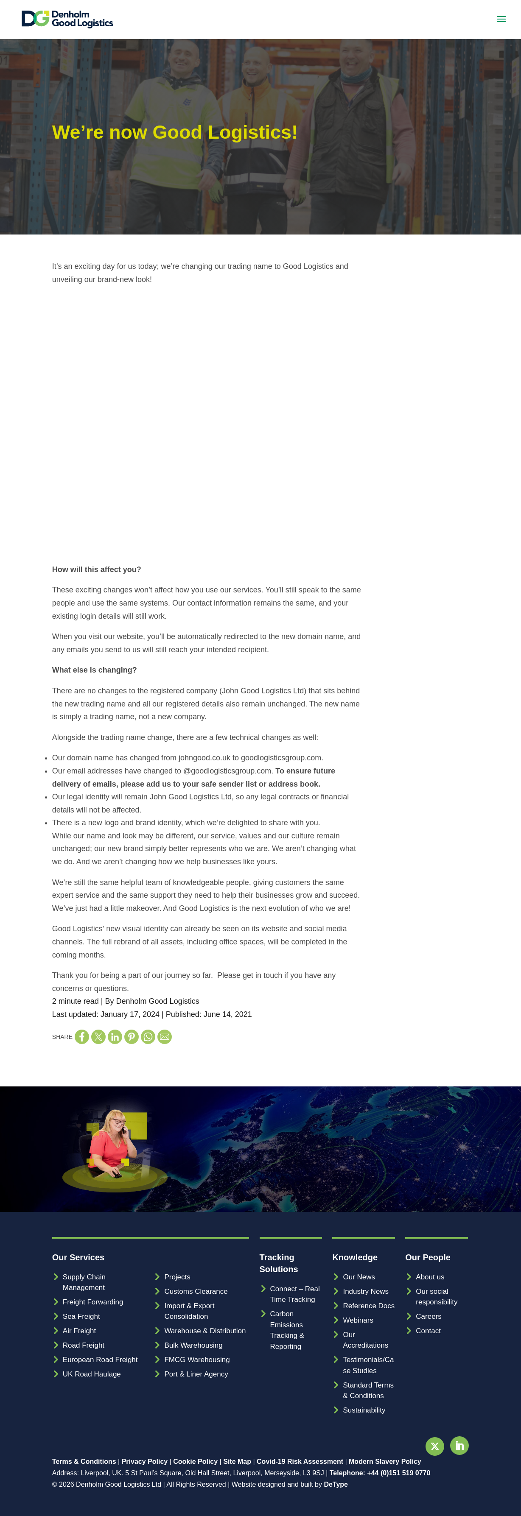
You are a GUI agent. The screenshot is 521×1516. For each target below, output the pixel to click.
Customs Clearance (195, 1291)
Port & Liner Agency (196, 1374)
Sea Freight (81, 1316)
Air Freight (79, 1331)
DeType (336, 1484)
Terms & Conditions (84, 1461)
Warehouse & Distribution (205, 1331)
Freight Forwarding (93, 1302)
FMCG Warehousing (197, 1360)
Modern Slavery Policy (385, 1461)
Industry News (366, 1291)
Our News (359, 1277)
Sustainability (364, 1410)
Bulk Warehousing (193, 1345)
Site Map (237, 1461)
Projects (177, 1277)
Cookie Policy (195, 1461)
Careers (428, 1316)
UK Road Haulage (92, 1374)
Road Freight (83, 1345)
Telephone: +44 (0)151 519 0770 (380, 1473)
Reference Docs (369, 1306)
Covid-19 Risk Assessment (300, 1461)
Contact (428, 1331)
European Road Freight (100, 1360)
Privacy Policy (145, 1461)
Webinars (358, 1320)
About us (430, 1277)
